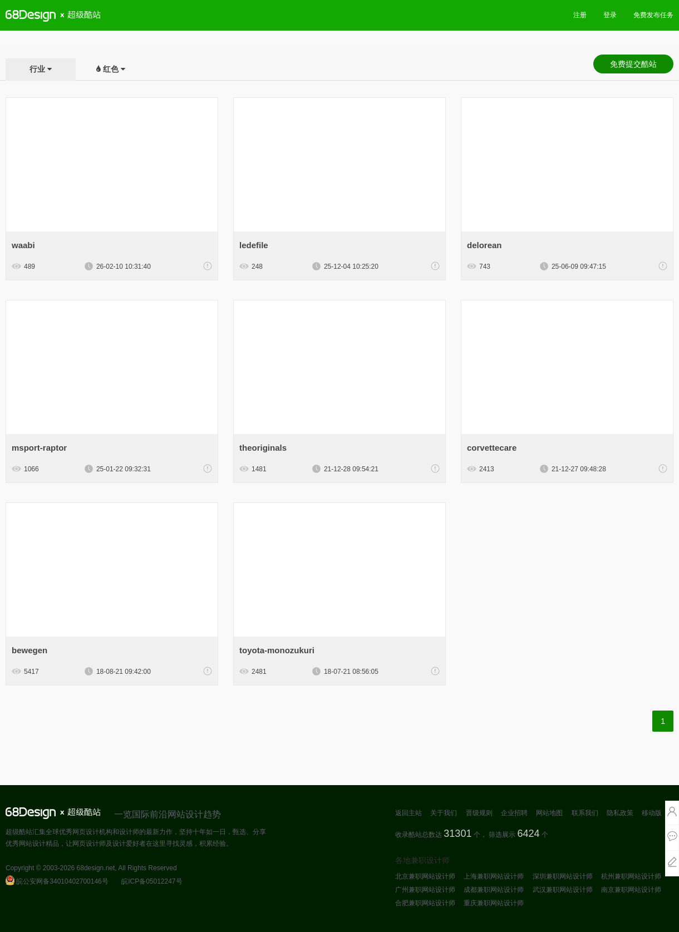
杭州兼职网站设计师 (631, 876)
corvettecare (491, 447)
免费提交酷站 (633, 64)
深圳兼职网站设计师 (563, 876)
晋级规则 (479, 813)
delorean (484, 245)
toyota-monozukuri (276, 650)
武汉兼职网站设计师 (563, 890)
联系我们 (585, 813)
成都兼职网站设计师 (494, 890)
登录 (610, 15)
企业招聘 (514, 813)
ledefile (253, 245)
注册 (580, 15)
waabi (23, 245)
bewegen (29, 650)
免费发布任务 (653, 15)
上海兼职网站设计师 (494, 876)
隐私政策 (620, 813)
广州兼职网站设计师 (425, 890)
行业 (37, 69)
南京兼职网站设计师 (631, 890)
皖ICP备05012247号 (151, 881)
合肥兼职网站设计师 (425, 903)
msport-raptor (39, 447)
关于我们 (443, 813)
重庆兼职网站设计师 (494, 903)
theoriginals (263, 447)
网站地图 (549, 813)
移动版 (652, 813)
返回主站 (408, 813)
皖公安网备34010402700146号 (57, 881)
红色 (111, 69)
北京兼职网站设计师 (425, 876)
